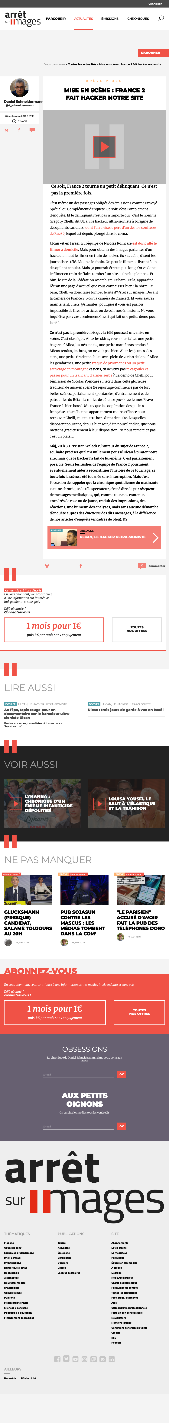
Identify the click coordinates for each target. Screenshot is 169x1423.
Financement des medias (19, 1347)
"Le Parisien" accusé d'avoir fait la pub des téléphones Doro (141, 949)
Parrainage (117, 1287)
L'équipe (116, 1302)
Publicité (9, 1327)
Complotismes (12, 1322)
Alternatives (11, 1307)
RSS (113, 1367)
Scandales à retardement (19, 1282)
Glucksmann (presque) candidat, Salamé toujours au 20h (28, 952)
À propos (116, 1297)
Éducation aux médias (124, 1292)
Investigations (12, 1292)
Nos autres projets (122, 1307)
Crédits (115, 1362)
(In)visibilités (11, 1317)
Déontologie (11, 1302)
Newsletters (118, 1347)
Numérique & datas (15, 1297)
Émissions (110, 19)
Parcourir (56, 19)
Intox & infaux (12, 1287)
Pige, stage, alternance (124, 1327)
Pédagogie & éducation (18, 1342)
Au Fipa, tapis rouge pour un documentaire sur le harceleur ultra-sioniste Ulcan (37, 743)
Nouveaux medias (14, 1312)
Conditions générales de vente (129, 1357)
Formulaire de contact (124, 1317)
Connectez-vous (17, 641)
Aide (114, 1332)
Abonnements (119, 1272)
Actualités (83, 19)
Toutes (61, 1272)
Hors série (10, 1407)
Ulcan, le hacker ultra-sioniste (42, 733)
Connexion (155, 3)
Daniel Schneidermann (24, 131)
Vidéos (62, 1297)
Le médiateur (119, 1282)
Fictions (9, 1272)
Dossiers (63, 1292)
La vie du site (119, 1277)
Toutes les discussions (124, 1322)
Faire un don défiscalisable (127, 1342)
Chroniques (138, 19)
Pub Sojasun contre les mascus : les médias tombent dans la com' (82, 952)
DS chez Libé (28, 1407)
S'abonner (150, 53)
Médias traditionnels (16, 1332)
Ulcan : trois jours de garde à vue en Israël (126, 739)
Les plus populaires (69, 1302)
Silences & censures (16, 1337)
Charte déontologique (124, 1312)
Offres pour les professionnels (129, 1337)
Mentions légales (121, 1352)
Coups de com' (12, 1277)
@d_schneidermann (20, 134)
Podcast (116, 1372)
